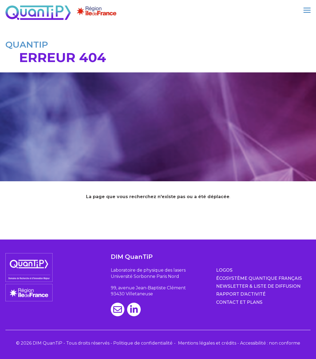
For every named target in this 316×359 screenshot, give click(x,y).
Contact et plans (239, 302)
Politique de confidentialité (143, 343)
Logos (224, 270)
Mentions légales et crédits (207, 343)
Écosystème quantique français (259, 278)
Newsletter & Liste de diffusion (258, 286)
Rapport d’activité (241, 294)
